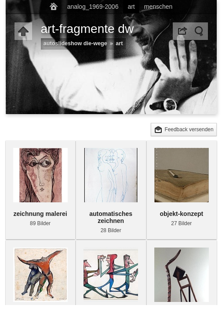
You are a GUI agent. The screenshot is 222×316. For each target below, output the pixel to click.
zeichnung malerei (40, 213)
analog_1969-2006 (93, 6)
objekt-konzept (181, 213)
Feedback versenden (188, 129)
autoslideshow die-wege (75, 43)
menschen (158, 6)
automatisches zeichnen (110, 217)
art (131, 6)
